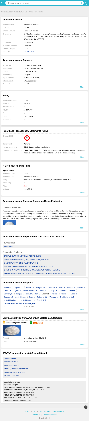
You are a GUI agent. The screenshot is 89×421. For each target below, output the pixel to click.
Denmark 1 (43, 291)
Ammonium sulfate (11, 365)
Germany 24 (8, 294)
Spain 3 (32, 297)
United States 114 (28, 300)
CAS (34, 411)
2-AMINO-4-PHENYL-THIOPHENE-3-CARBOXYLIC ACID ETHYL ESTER (32, 270)
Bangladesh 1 (41, 288)
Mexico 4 (55, 294)
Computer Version (50, 415)
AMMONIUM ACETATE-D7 (14, 372)
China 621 (8, 291)
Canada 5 (81, 288)
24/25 (26, 101)
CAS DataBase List (20, 12)
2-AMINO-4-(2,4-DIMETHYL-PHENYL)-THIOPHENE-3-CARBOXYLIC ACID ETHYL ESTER (39, 273)
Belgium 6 (53, 288)
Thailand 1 (54, 297)
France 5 (71, 291)
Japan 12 (45, 294)
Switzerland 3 (42, 297)
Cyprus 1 (17, 291)
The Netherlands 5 (67, 297)
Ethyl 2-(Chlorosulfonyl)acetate (16, 369)
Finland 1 (62, 291)
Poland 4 (64, 294)
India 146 (29, 294)
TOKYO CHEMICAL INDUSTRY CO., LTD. (19, 304)
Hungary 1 (20, 294)
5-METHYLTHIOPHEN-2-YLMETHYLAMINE (21, 263)
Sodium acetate (10, 358)
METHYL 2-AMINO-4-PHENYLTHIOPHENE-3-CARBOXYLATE (28, 266)
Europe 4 (53, 291)
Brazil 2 (62, 288)
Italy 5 (37, 294)
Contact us (36, 415)
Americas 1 (8, 288)
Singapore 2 (8, 297)
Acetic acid (8, 247)
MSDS (27, 411)
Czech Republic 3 (30, 291)
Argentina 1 (19, 288)
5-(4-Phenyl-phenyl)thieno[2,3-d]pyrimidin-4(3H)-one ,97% (26, 259)
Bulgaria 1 (71, 288)
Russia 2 (73, 294)
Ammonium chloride (11, 362)
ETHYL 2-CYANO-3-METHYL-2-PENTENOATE (22, 256)
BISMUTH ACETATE (12, 376)
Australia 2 (30, 288)
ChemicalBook (6, 12)
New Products (58, 411)
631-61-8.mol (29, 52)
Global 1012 (41, 300)
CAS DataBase (44, 411)
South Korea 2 (20, 297)
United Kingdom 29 (11, 300)
